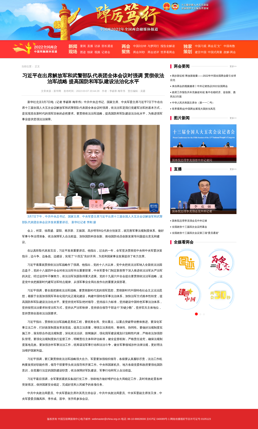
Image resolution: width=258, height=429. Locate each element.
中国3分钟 (139, 46)
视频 (97, 52)
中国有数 (229, 46)
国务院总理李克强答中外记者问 (192, 160)
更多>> (233, 66)
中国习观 (200, 46)
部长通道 (107, 46)
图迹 (83, 52)
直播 (90, 46)
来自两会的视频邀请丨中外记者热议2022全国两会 (200, 86)
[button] (196, 314)
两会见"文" (214, 46)
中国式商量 (215, 52)
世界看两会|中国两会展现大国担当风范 (193, 108)
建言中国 (200, 52)
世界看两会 (168, 52)
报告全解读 (168, 46)
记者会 (106, 52)
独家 (90, 52)
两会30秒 (139, 52)
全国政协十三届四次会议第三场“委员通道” (195, 232)
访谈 (97, 46)
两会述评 (153, 52)
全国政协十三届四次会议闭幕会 (189, 226)
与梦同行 (153, 46)
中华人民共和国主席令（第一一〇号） (193, 102)
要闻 (83, 46)
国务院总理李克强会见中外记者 (192, 211)
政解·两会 (230, 52)
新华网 (57, 91)
